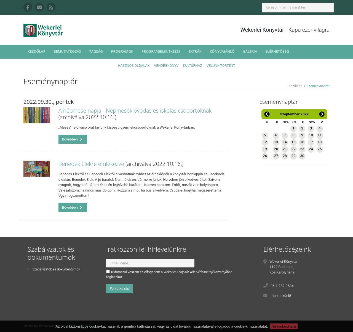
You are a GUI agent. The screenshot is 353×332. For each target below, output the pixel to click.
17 (311, 142)
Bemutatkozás (67, 51)
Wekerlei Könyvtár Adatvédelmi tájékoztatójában (198, 272)
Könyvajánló (222, 51)
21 (285, 149)
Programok (122, 51)
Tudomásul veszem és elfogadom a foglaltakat (169, 274)
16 (302, 142)
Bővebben (72, 139)
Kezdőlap (36, 51)
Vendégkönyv (166, 65)
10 (311, 135)
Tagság (96, 51)
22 (294, 149)
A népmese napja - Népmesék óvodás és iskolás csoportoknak (135, 110)
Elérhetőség (277, 51)
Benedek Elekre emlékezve (91, 164)
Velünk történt (221, 65)
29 (294, 156)
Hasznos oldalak (133, 65)
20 (276, 149)
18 (320, 142)
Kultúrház (192, 65)
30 (302, 156)
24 (311, 149)
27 (276, 156)
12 (265, 142)
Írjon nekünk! (281, 296)
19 (265, 149)
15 (294, 142)
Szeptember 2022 (294, 114)
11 (320, 135)
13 (276, 142)
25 (320, 149)
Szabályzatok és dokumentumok (54, 269)
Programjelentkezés (160, 51)
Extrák (195, 51)
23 (302, 149)
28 (285, 156)
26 (265, 156)
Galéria (250, 51)
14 (285, 142)
